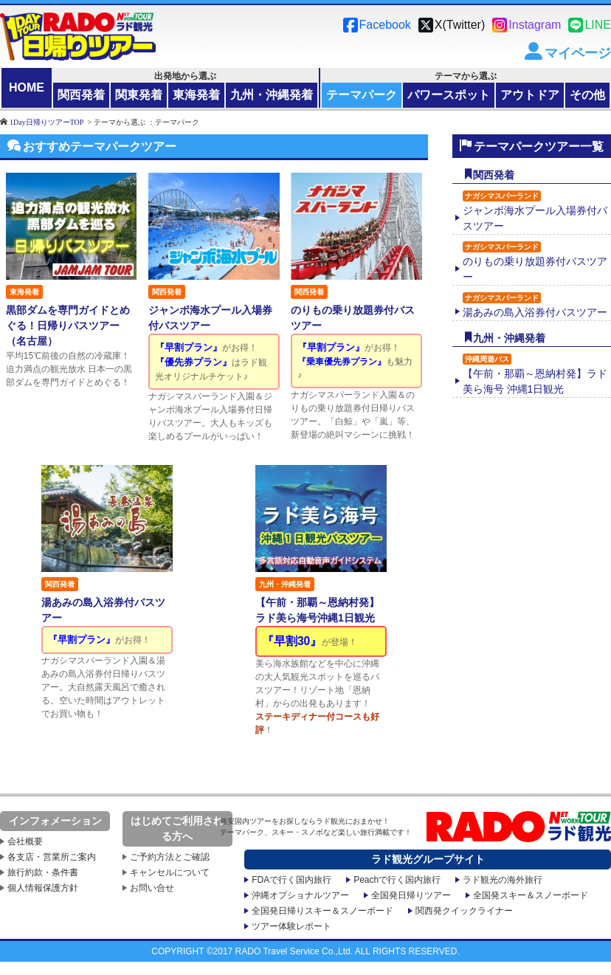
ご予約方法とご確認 (170, 852)
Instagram (534, 24)
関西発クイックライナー (464, 906)
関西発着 (81, 95)
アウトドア (529, 95)
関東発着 (138, 95)
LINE (597, 24)
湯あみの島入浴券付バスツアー (535, 305)
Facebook (385, 24)
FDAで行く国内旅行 (291, 875)
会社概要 (25, 837)
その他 (587, 95)
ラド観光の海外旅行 (502, 875)
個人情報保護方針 (42, 883)
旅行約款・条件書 (42, 868)
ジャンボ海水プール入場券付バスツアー (535, 211)
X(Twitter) (460, 24)
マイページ (578, 53)
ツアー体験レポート (291, 922)
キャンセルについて (170, 868)
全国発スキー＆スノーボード (530, 891)
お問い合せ (152, 883)
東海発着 (196, 95)
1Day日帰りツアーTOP (46, 121)
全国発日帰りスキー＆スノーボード (322, 906)
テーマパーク (361, 95)
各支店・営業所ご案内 (51, 852)
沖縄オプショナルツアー (300, 891)
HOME (26, 87)
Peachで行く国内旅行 (397, 875)
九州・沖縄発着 (271, 95)
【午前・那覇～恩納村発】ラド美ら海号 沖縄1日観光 (535, 374)
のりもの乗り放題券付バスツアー (535, 262)
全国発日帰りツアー (411, 891)
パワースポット (448, 95)
